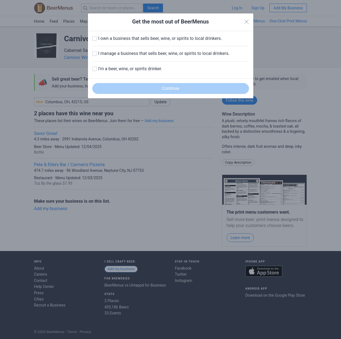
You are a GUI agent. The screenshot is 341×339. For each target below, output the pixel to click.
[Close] (246, 22)
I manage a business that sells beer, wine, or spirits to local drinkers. (164, 53)
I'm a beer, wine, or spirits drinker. (130, 68)
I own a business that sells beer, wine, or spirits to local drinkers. (160, 38)
